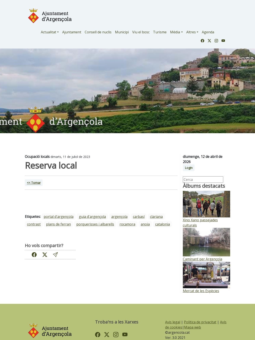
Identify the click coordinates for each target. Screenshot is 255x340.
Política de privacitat (200, 322)
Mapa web (192, 327)
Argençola (119, 216)
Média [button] (175, 32)
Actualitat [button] (48, 32)
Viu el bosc (141, 32)
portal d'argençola (58, 216)
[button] (55, 254)
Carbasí (139, 216)
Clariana (156, 216)
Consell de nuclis (98, 32)
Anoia (145, 224)
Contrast (34, 224)
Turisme (160, 32)
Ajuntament (71, 32)
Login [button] (189, 168)
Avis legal (172, 322)
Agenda (208, 32)
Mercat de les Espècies (201, 290)
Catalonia (162, 224)
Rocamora (127, 224)
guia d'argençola (92, 216)
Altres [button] (191, 32)
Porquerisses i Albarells (95, 224)
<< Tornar (34, 183)
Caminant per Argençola (202, 259)
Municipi (122, 32)
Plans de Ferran (58, 224)
